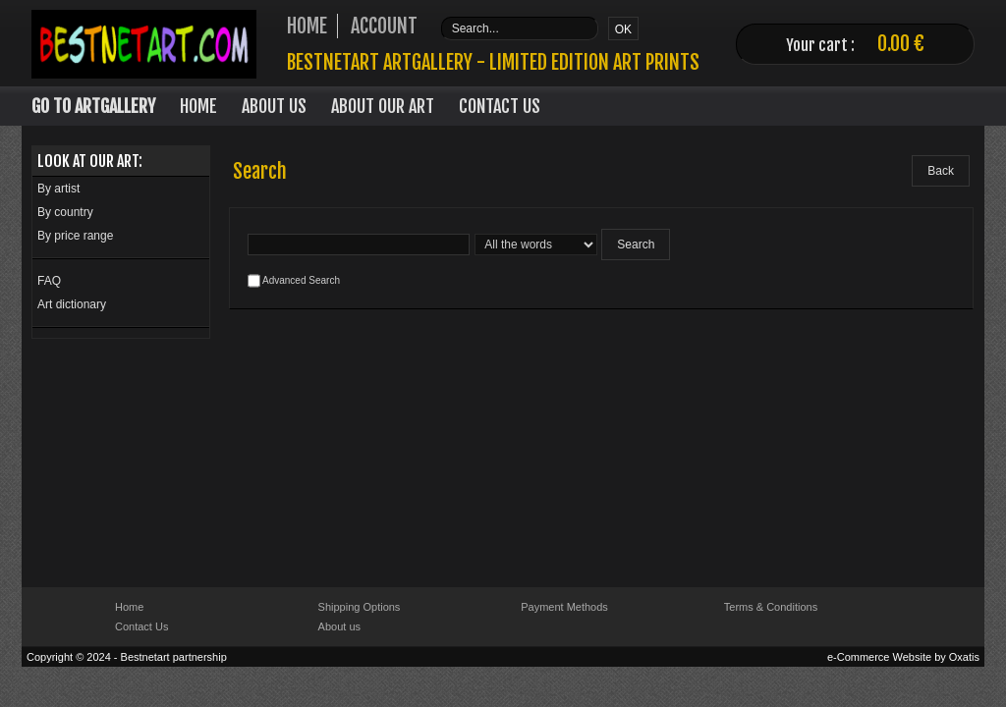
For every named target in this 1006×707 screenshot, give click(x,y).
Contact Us (499, 106)
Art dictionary (71, 304)
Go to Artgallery (93, 106)
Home (198, 106)
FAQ (49, 281)
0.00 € (900, 43)
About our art (382, 106)
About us (339, 626)
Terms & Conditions (770, 607)
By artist (58, 188)
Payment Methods (564, 607)
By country (65, 212)
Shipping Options (359, 607)
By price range (75, 236)
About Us (274, 106)
